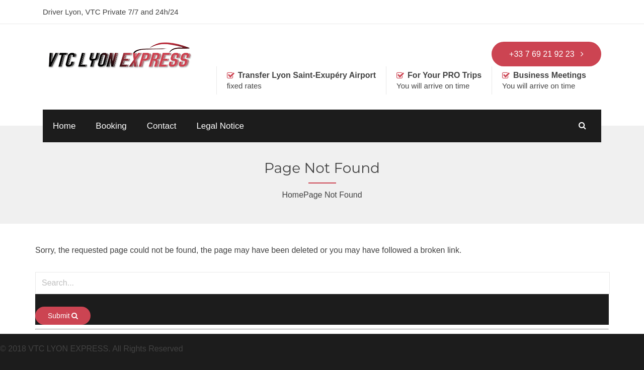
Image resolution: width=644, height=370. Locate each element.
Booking (111, 126)
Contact (162, 126)
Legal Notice (220, 126)
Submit (63, 316)
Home (64, 126)
